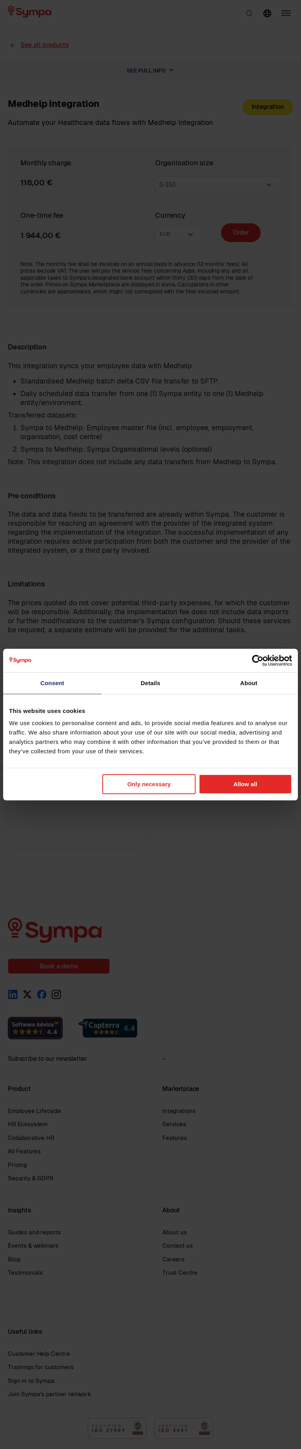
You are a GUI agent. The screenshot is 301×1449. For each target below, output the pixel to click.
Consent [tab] (52, 683)
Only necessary (149, 784)
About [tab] (248, 683)
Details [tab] (150, 683)
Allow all (245, 784)
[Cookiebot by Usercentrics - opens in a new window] (257, 660)
